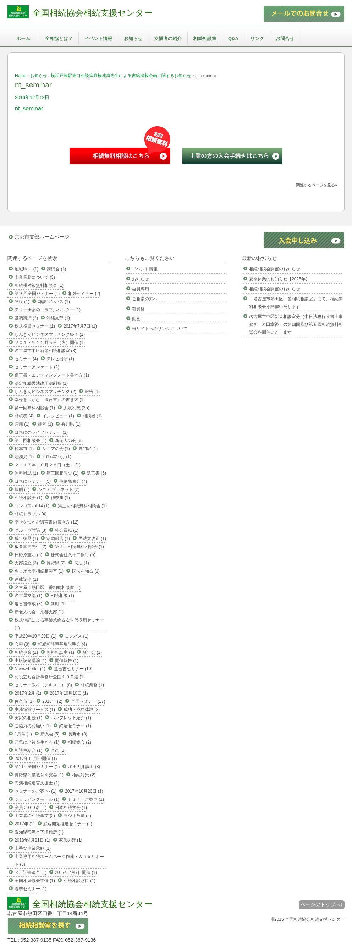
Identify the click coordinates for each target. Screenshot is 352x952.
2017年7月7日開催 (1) (76, 872)
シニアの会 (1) (56, 448)
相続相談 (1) (62, 595)
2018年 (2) (52, 701)
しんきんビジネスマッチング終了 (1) (50, 334)
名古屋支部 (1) (28, 595)
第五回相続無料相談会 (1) (82, 505)
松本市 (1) (24, 448)
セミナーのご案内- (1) (35, 791)
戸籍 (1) (22, 424)
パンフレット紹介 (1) (71, 717)
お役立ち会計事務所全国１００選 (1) (50, 676)
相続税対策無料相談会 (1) (39, 285)
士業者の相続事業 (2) (35, 815)
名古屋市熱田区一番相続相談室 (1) (48, 587)
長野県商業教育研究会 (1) (39, 774)
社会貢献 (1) (66, 530)
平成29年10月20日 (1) (35, 636)
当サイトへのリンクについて (159, 328)
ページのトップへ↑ (322, 904)
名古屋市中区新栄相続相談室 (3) (45, 350)
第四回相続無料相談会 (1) (79, 546)
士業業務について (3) (35, 277)
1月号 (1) (23, 734)
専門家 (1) (88, 448)
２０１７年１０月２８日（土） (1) (48, 465)
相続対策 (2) (83, 774)
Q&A (233, 38)
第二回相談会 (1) (30, 440)
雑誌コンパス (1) (54, 301)
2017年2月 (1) (28, 693)
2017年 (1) (25, 823)
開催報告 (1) (66, 660)
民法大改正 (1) (92, 538)
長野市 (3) (77, 734)
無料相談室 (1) (60, 652)
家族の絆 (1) (70, 840)
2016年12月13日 (32, 97)
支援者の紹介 (168, 38)
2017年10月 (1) (56, 456)
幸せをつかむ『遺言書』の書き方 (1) (50, 399)
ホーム (23, 38)
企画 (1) (58, 750)
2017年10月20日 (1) (84, 791)
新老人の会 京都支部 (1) (39, 611)
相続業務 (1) (92, 685)
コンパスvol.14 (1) (32, 505)
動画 (136, 318)
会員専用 (140, 288)
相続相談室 (204, 38)
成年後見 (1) (26, 538)
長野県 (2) (56, 562)
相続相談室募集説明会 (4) (62, 644)
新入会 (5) (50, 734)
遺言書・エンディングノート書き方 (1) (52, 375)
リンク (257, 38)
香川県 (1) (71, 424)
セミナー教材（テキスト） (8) (43, 685)
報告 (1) (92, 391)
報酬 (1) (22, 489)
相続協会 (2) (79, 742)
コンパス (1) (76, 636)
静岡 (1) (45, 424)
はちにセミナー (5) (33, 481)
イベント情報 (98, 38)
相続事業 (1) (26, 652)
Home (20, 75)
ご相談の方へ (145, 298)
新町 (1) (58, 603)
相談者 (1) (92, 416)
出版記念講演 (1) (30, 660)
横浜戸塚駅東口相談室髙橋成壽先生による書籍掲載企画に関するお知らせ (121, 75)
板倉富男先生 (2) (30, 546)
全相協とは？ (59, 38)
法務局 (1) (24, 456)
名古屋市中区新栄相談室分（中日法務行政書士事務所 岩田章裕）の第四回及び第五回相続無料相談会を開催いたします (296, 324)
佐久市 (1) (24, 701)
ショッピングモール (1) (37, 799)
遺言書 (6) (96, 473)
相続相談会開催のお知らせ (274, 269)
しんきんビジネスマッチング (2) (45, 391)
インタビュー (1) (58, 416)
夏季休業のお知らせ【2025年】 (279, 279)
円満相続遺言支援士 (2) (37, 783)
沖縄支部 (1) (58, 318)
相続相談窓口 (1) (79, 880)
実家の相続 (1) (28, 717)
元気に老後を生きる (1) (37, 742)
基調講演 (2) (26, 318)
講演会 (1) (56, 269)
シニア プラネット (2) (58, 489)
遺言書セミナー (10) (73, 668)
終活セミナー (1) (75, 725)
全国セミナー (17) (88, 701)
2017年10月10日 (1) (69, 693)
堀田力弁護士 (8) (84, 766)
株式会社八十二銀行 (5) (73, 554)
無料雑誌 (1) (26, 473)
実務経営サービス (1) (35, 709)
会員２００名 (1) (30, 807)
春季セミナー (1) (30, 888)
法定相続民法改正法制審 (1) (41, 383)
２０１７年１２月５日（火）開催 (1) (50, 342)
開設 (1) (22, 301)
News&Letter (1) (30, 668)
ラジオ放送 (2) (77, 815)
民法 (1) (81, 562)
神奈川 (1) (60, 497)
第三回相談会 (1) (62, 473)
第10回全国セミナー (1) (37, 293)
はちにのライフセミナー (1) (41, 432)
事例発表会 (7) (73, 481)
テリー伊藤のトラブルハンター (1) (48, 309)
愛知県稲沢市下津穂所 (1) (39, 832)
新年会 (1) (92, 652)
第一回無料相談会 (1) (35, 407)
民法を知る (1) (86, 571)
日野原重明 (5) (28, 554)
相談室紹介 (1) (28, 750)
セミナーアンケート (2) (37, 367)
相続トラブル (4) (30, 513)
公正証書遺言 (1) (30, 872)
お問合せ (285, 38)
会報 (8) (22, 644)
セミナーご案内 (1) (86, 799)
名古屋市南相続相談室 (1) (39, 571)
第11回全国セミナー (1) (37, 766)
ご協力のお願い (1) (33, 725)
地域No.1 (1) (26, 269)
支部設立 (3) (26, 562)
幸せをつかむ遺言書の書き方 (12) (47, 522)
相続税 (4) (24, 416)
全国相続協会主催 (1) (35, 880)
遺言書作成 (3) (28, 603)
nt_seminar (29, 108)
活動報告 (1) (58, 538)
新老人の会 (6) (69, 440)
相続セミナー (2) (84, 293)
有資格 (138, 308)
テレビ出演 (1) (60, 358)
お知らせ (133, 38)
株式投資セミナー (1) (35, 326)
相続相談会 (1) (28, 497)
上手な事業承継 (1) (33, 848)
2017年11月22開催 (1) (36, 758)
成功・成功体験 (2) (82, 709)
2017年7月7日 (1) (80, 326)
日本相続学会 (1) (71, 807)
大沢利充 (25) (76, 407)
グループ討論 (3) (30, 530)
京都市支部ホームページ (42, 237)
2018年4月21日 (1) (32, 840)
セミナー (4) (26, 358)
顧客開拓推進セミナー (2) (67, 823)
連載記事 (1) (26, 579)
